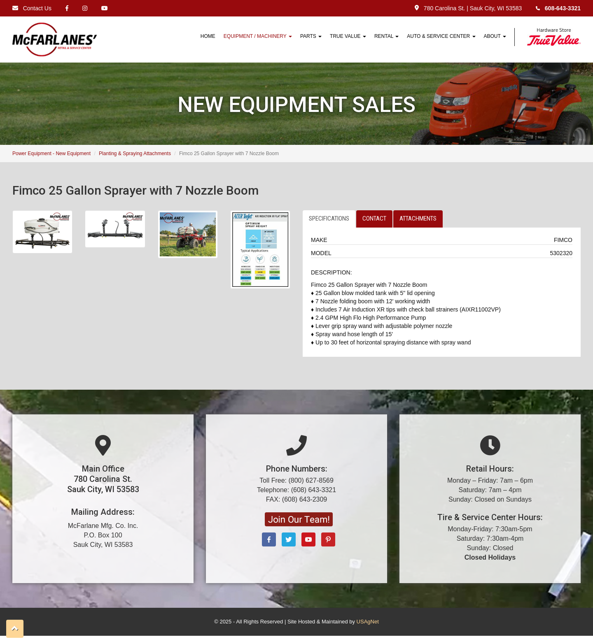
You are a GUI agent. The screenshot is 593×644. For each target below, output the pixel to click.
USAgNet (368, 621)
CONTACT (374, 218)
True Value (348, 36)
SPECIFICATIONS (329, 218)
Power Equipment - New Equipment (51, 153)
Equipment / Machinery (258, 36)
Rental (386, 36)
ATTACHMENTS (418, 218)
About (495, 36)
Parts (311, 36)
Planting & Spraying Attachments (135, 153)
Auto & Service (441, 36)
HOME (208, 36)
